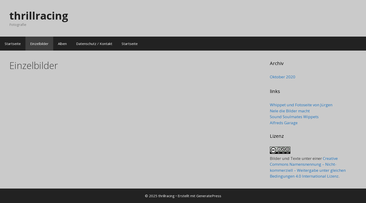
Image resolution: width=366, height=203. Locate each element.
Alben (62, 43)
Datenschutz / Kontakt (94, 43)
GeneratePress (208, 195)
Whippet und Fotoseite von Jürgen (301, 104)
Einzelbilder (39, 43)
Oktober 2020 (282, 76)
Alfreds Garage (284, 122)
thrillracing (38, 15)
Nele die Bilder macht (290, 111)
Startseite (13, 43)
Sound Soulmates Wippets (294, 116)
